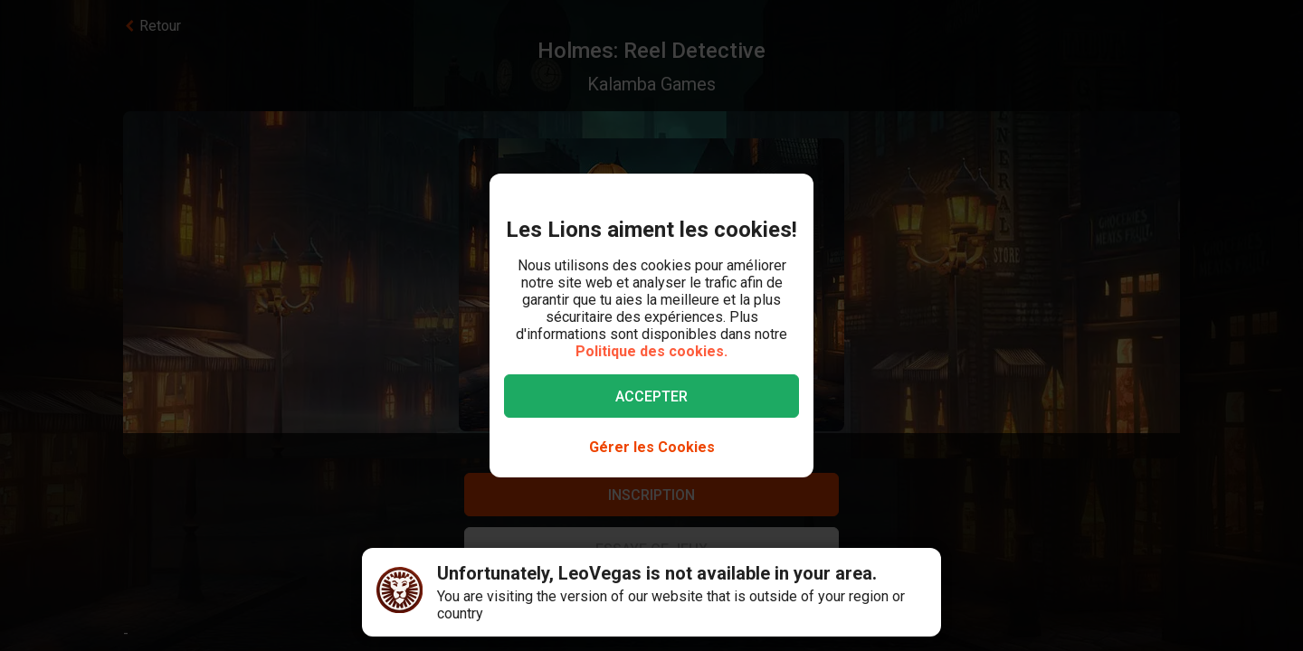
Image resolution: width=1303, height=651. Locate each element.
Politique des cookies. (651, 351)
